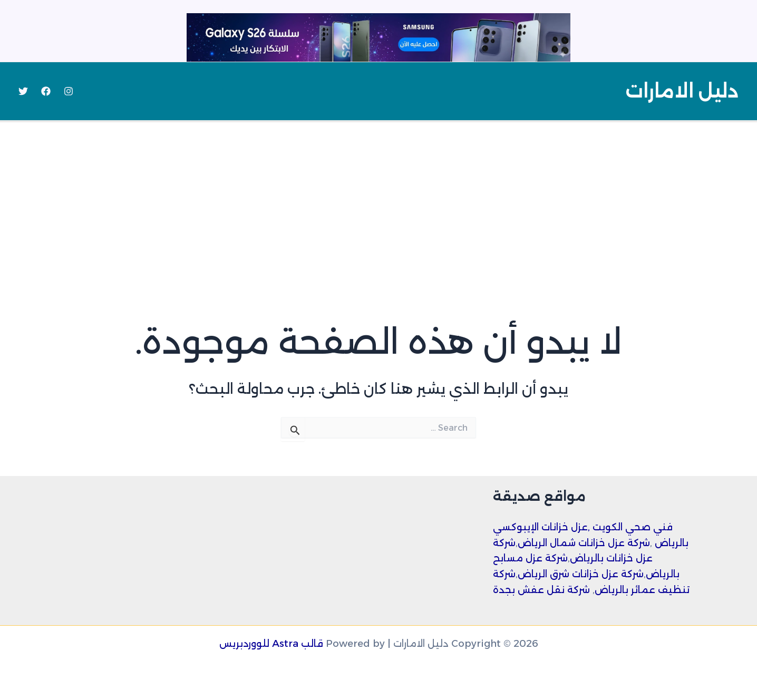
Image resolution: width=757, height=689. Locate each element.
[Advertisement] (378, 201)
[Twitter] (23, 91)
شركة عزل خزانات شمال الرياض (584, 543)
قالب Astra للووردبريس (271, 643)
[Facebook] (46, 91)
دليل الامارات (682, 91)
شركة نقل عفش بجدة (541, 590)
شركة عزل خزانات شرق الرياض (581, 574)
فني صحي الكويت (633, 527)
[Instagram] (68, 91)
